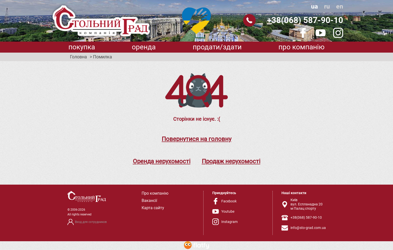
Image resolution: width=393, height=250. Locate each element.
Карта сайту (153, 207)
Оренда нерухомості (161, 161)
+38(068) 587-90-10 (305, 20)
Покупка (81, 47)
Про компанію (301, 47)
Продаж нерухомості (231, 161)
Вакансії (149, 200)
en (339, 6)
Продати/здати (217, 47)
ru (327, 6)
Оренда (144, 47)
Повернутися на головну (196, 139)
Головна (78, 57)
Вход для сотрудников (91, 222)
